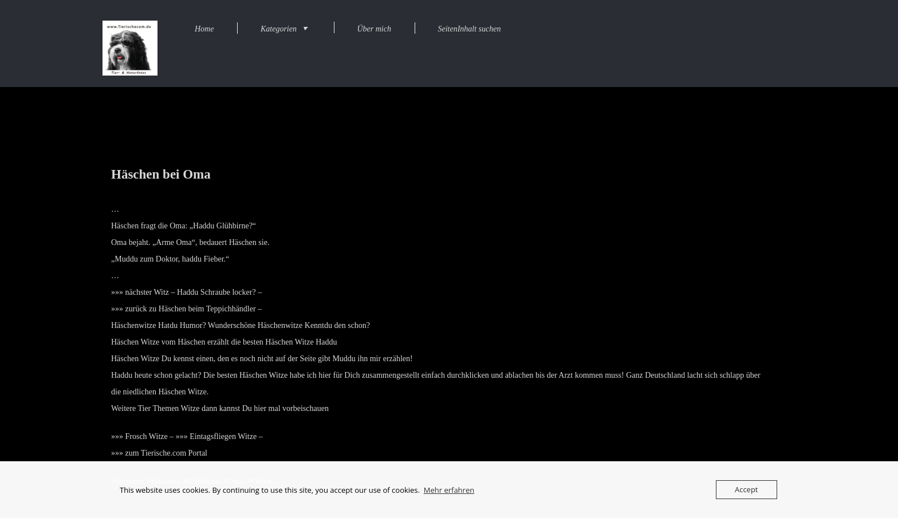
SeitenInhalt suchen (469, 29)
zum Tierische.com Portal (166, 453)
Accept (746, 489)
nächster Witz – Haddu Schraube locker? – (193, 292)
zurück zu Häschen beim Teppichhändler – (193, 309)
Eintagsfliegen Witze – (226, 436)
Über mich (374, 29)
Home (204, 29)
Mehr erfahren (449, 490)
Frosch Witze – (149, 436)
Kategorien (279, 29)
